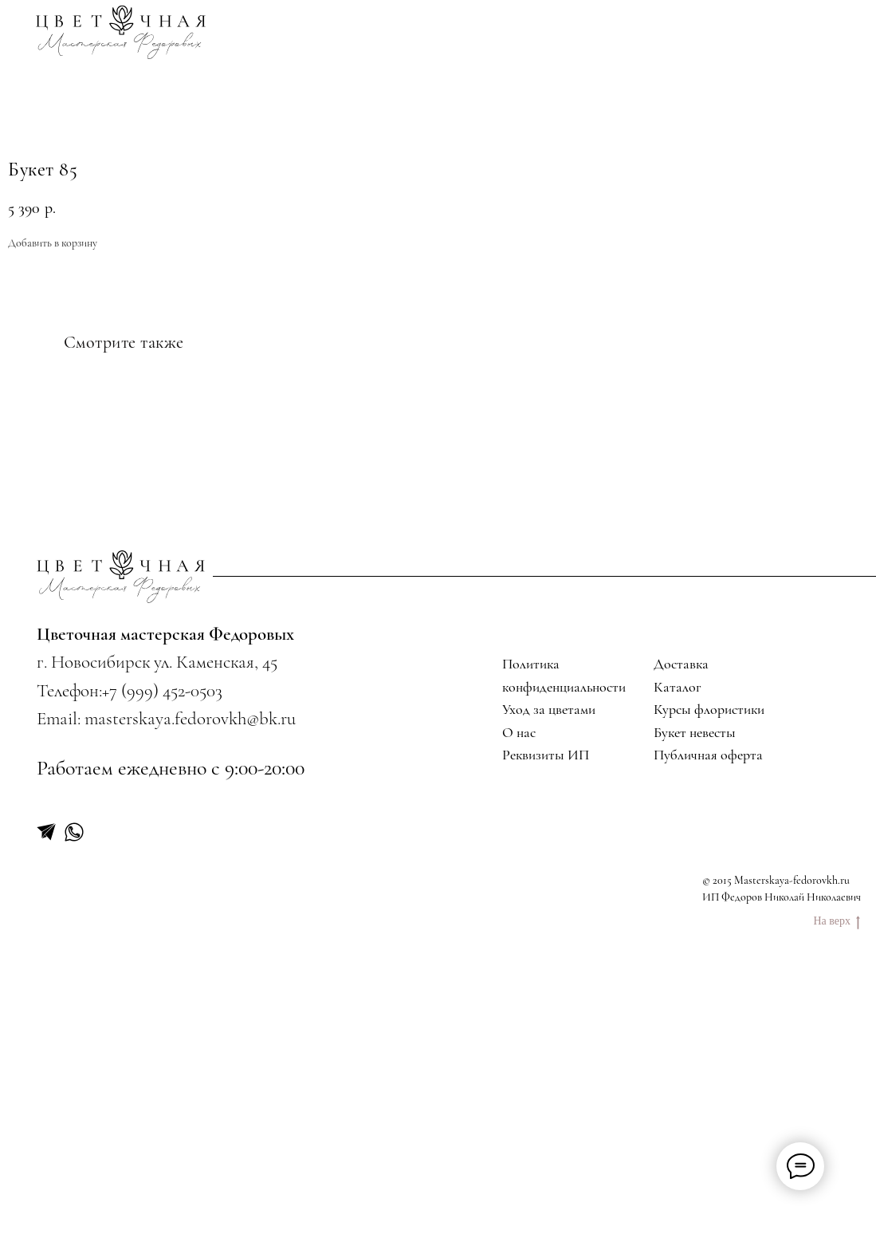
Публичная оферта (708, 996)
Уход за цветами (548, 951)
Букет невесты (695, 974)
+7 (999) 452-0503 (162, 932)
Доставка (681, 905)
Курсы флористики (709, 951)
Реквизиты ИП (545, 996)
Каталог (677, 927)
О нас (519, 974)
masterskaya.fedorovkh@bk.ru (190, 960)
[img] (121, 31)
